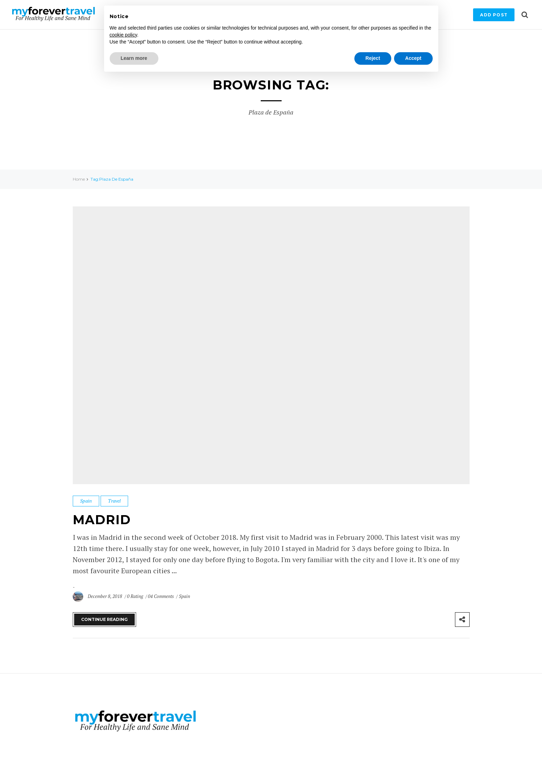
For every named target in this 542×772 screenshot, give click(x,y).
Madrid (102, 519)
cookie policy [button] (123, 35)
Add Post (494, 14)
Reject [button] (373, 58)
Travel (114, 500)
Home (79, 179)
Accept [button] (413, 58)
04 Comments (161, 596)
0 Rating (135, 596)
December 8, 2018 (105, 596)
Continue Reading (104, 619)
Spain (86, 500)
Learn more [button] (134, 58)
